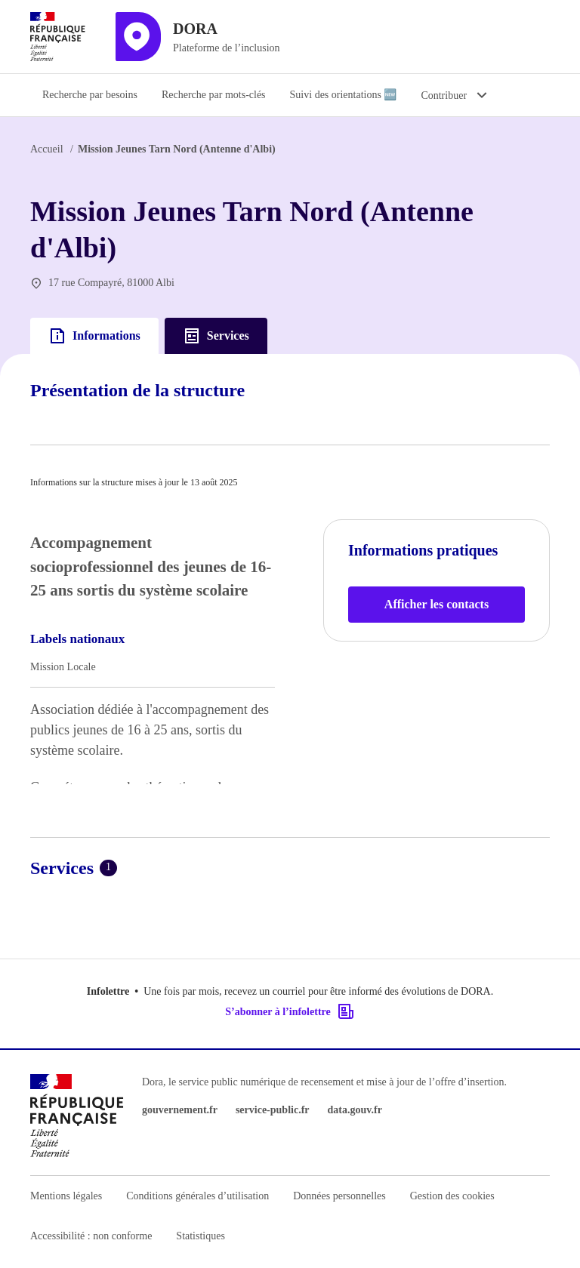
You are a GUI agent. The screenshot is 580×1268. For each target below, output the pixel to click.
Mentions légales (66, 1196)
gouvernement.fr (180, 1110)
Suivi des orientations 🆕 (343, 94)
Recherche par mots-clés (214, 94)
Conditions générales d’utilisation (197, 1196)
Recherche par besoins (89, 94)
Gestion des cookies (452, 1196)
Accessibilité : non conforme (91, 1236)
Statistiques (200, 1236)
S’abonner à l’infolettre (289, 1011)
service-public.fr (273, 1110)
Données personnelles (339, 1196)
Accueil (46, 149)
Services (216, 336)
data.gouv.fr (355, 1110)
